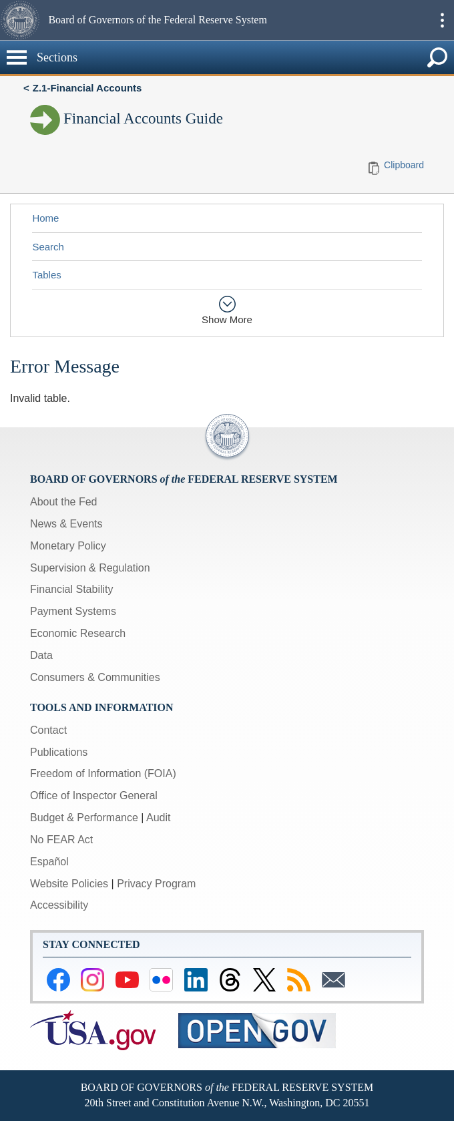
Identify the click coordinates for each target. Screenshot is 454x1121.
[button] (22, 20)
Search (48, 246)
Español (49, 861)
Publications (58, 752)
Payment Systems (73, 611)
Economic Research (78, 633)
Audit (158, 817)
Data (41, 655)
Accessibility (59, 905)
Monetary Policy (68, 545)
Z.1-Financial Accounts (87, 87)
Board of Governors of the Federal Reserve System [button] (157, 19)
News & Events (66, 523)
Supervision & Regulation (90, 568)
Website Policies (69, 883)
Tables (46, 274)
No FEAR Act (61, 839)
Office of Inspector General (94, 795)
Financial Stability (72, 589)
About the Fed (63, 501)
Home (45, 218)
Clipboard (404, 165)
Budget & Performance (84, 817)
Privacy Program (156, 883)
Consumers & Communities (95, 677)
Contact (48, 730)
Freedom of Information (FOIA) (103, 773)
